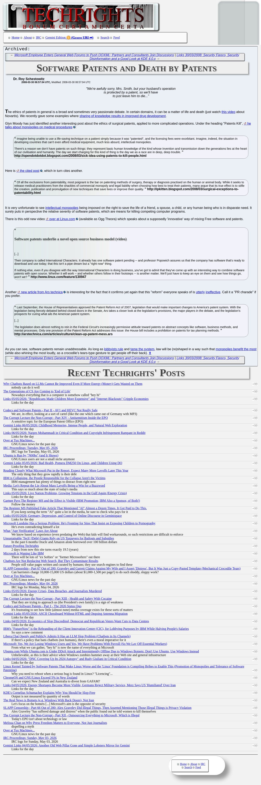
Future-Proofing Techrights (21, 547)
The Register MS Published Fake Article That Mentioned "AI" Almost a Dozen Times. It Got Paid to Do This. (75, 509)
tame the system (142, 350)
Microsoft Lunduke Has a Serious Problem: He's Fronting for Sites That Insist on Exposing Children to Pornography (79, 524)
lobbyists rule (113, 350)
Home (16, 37)
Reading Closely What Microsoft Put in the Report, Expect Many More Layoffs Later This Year (65, 471)
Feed (116, 37)
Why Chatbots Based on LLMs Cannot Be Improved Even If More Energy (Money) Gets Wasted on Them (72, 384)
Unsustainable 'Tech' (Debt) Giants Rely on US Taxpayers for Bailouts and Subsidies (58, 539)
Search (105, 37)
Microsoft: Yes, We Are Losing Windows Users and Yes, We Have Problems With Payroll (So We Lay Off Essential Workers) (85, 645)
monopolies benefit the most (236, 350)
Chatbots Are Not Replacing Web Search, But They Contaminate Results (50, 562)
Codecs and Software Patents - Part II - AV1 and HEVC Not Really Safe (50, 411)
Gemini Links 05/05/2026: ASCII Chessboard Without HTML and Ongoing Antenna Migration (65, 614)
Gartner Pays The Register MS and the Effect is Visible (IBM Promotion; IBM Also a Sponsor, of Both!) (71, 501)
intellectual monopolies (61, 209)
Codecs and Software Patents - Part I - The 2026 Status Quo (42, 607)
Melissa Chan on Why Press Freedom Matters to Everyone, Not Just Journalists (55, 724)
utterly (200, 293)
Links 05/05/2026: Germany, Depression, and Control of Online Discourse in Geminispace (62, 516)
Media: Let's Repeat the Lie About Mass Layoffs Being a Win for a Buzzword (54, 486)
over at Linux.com (62, 220)
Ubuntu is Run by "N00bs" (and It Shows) (30, 456)
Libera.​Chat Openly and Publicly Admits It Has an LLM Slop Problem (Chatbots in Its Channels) (66, 637)
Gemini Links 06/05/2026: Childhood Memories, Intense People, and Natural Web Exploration (65, 426)
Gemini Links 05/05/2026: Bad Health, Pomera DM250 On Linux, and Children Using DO (62, 464)
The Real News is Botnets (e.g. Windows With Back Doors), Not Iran (48, 701)
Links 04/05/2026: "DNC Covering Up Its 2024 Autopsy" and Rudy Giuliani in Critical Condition (67, 660)
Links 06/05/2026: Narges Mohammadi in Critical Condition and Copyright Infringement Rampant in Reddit (74, 434)
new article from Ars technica (42, 293)
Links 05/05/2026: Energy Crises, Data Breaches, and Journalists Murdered (52, 592)
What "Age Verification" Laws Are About (30, 532)
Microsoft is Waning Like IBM (23, 554)
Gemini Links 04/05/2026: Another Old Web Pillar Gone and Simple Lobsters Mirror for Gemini (66, 746)
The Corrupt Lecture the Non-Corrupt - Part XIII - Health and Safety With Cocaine (57, 599)
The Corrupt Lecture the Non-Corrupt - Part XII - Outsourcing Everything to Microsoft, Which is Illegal (71, 716)
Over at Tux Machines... (19, 441)
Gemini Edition (55, 37)
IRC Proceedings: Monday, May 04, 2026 (30, 584)
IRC (38, 37)
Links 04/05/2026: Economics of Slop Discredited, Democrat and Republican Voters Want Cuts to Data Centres (76, 622)
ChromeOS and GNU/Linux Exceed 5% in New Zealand (40, 678)
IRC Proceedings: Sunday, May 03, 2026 (30, 739)
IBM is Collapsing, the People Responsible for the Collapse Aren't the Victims (54, 479)
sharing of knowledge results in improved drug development (123, 117)
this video (229, 113)
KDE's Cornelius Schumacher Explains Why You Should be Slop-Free (49, 693)
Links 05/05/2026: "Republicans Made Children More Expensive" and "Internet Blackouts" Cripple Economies (76, 400)
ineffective (213, 293)
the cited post (29, 171)
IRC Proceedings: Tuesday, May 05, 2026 (30, 449)
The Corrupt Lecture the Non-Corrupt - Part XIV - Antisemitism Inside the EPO (55, 418)
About (28, 37)
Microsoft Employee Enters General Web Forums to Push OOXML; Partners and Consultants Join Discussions (94, 56)
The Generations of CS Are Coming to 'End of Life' (37, 392)
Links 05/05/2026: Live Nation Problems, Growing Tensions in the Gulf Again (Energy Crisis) (65, 494)
